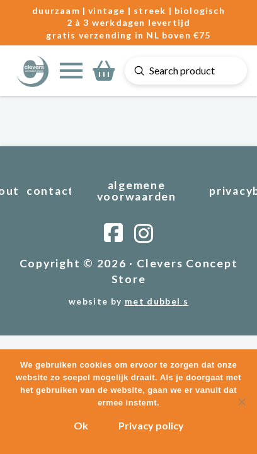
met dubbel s (156, 301)
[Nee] (241, 401)
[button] (71, 70)
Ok (81, 425)
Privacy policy (151, 425)
